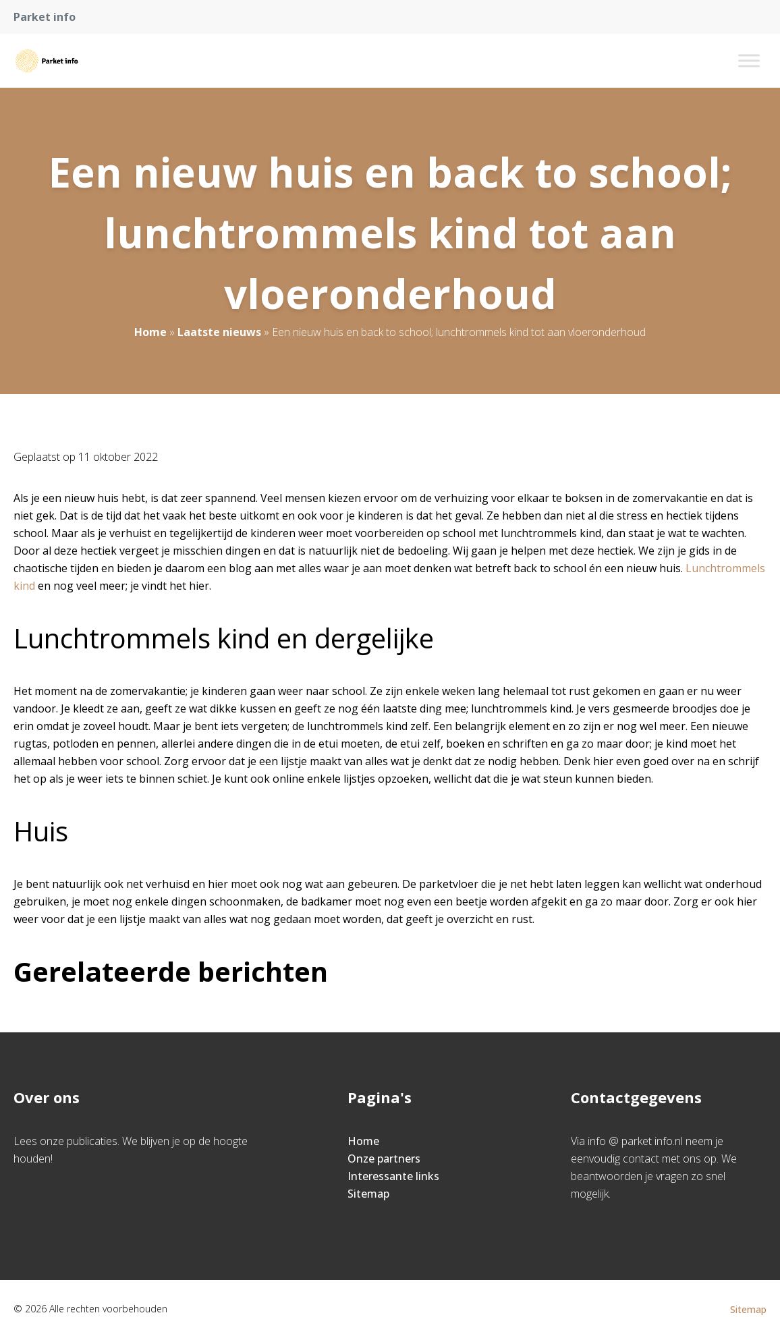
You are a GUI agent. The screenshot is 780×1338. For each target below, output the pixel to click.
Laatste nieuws (219, 332)
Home (150, 332)
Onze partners (383, 1158)
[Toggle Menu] (749, 60)
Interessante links (393, 1176)
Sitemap (368, 1193)
